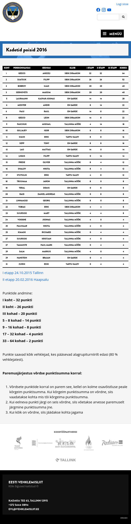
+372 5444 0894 (18, 505)
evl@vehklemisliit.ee (24, 509)
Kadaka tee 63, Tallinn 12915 (28, 501)
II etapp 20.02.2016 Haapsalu (26, 279)
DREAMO (124, 518)
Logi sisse (122, 4)
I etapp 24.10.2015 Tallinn (23, 272)
